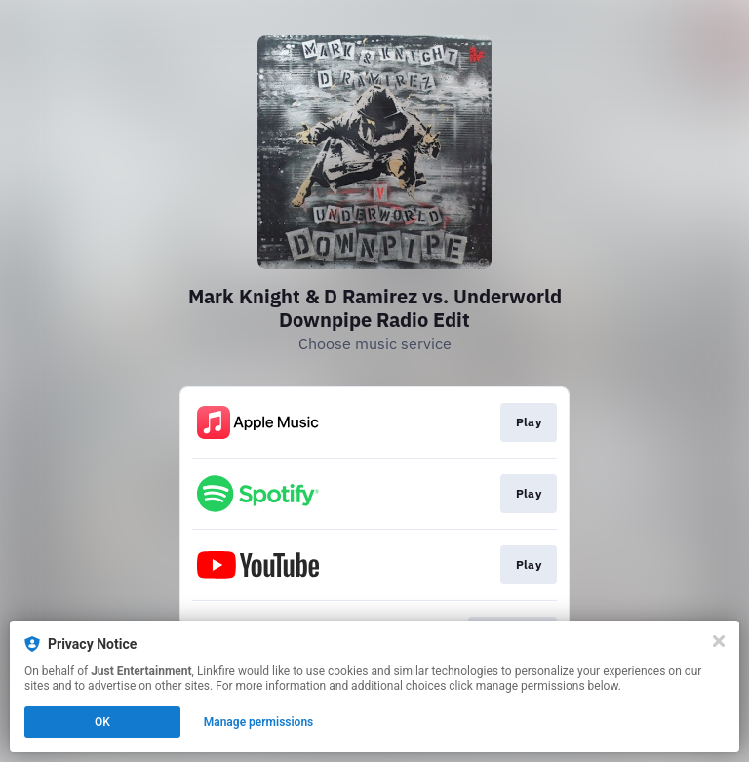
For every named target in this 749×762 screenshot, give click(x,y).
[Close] (718, 641)
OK (102, 722)
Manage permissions (259, 722)
